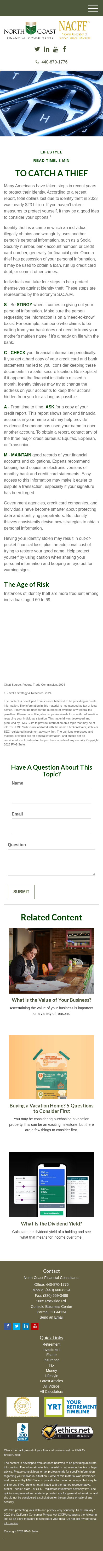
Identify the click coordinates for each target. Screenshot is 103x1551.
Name (17, 783)
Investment (51, 1349)
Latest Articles (51, 1381)
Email (17, 814)
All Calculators (51, 1391)
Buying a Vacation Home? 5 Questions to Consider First (52, 1108)
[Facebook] (64, 49)
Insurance (51, 1360)
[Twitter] (37, 49)
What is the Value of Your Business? (51, 1000)
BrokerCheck (12, 1454)
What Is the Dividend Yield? (51, 1224)
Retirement (51, 1344)
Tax (51, 1365)
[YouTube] (56, 49)
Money (51, 1370)
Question (17, 845)
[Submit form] (21, 892)
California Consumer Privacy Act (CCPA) (42, 1514)
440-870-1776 (52, 62)
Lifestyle (51, 1376)
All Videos (51, 1386)
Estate (51, 1355)
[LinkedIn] (46, 49)
